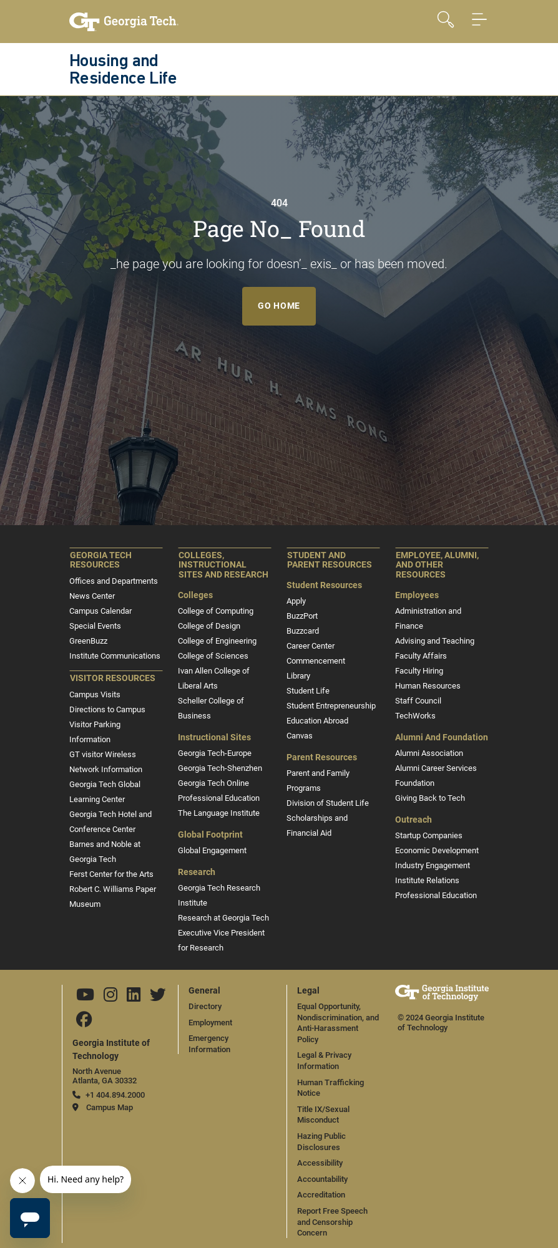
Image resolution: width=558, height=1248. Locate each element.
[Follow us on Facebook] (84, 1022)
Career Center (310, 646)
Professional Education (219, 798)
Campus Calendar (100, 611)
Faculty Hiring (419, 670)
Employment (210, 1022)
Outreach (413, 820)
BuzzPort (302, 616)
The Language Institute (219, 813)
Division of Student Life (327, 803)
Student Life (308, 690)
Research (196, 872)
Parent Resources (321, 757)
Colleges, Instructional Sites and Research (223, 565)
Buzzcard (302, 631)
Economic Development (437, 850)
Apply (296, 601)
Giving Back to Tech (430, 798)
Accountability (322, 1179)
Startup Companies (429, 835)
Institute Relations (427, 880)
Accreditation (321, 1194)
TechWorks (415, 715)
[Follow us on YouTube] (85, 997)
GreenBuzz (88, 641)
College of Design (209, 626)
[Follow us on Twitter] (158, 997)
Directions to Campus (107, 709)
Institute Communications (114, 655)
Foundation (414, 783)
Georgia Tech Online (213, 783)
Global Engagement (212, 850)
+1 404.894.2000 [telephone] (115, 1095)
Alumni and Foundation (441, 737)
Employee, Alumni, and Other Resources (437, 565)
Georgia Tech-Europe (215, 753)
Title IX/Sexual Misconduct (323, 1115)
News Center (92, 596)
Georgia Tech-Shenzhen (220, 768)
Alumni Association (429, 753)
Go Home (279, 306)
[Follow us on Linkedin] (133, 997)
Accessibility (320, 1163)
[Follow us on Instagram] (110, 997)
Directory (205, 1006)
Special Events (95, 626)
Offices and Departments (113, 581)
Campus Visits (94, 694)
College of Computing (215, 611)
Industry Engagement (432, 865)
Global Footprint (210, 835)
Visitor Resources (112, 678)
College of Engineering (217, 641)
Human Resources (428, 685)
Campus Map (109, 1107)
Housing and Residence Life (123, 70)
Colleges (195, 595)
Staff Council (418, 700)
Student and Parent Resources (329, 560)
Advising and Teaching (434, 641)
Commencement (315, 660)
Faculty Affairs (421, 655)
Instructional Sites (214, 737)
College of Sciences (213, 655)
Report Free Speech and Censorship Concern (332, 1221)
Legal (308, 990)
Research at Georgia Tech (223, 917)
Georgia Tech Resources (101, 560)
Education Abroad (317, 720)
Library (298, 675)
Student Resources (324, 585)
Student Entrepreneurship (331, 705)
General (204, 990)
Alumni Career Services (436, 768)
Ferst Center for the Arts (111, 874)
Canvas (299, 735)
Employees (417, 595)
